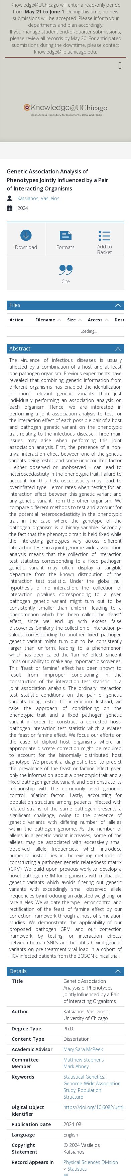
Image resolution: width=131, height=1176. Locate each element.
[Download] (26, 238)
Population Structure (82, 1093)
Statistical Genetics (83, 1077)
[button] (65, 238)
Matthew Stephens (83, 1059)
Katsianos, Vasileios (38, 198)
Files (14, 305)
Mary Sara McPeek (83, 1049)
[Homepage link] (65, 108)
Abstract (19, 348)
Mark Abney (76, 1066)
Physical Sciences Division (90, 1162)
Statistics (77, 1169)
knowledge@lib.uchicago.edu (65, 52)
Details (18, 971)
